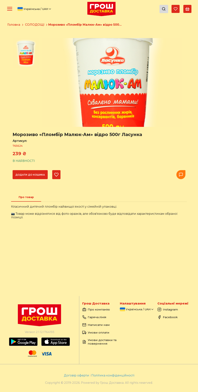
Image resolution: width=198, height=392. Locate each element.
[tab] (26, 197)
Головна (14, 24)
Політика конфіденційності (112, 375)
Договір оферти (77, 375)
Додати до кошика (30, 174)
